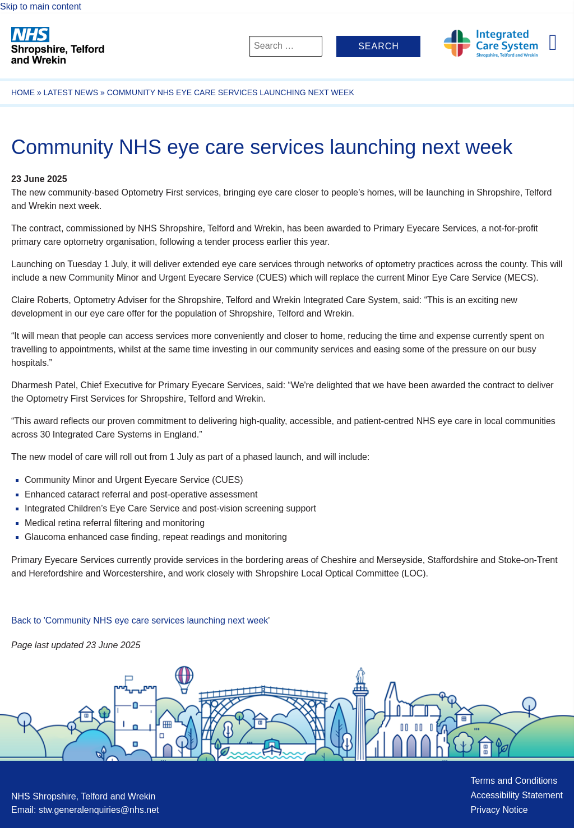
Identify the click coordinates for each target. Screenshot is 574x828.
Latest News (71, 92)
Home (23, 92)
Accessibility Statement (516, 795)
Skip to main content (40, 6)
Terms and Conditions (513, 780)
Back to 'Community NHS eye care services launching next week (139, 620)
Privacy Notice (498, 810)
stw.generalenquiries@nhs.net (99, 810)
